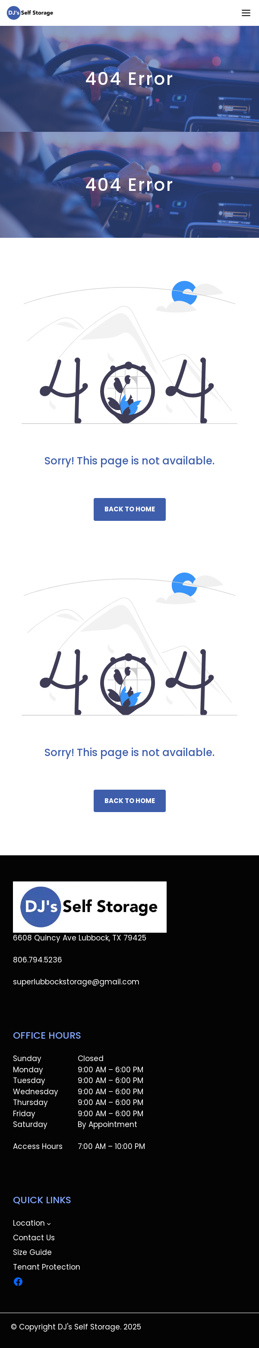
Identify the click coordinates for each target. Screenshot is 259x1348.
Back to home (129, 509)
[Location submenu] (49, 1223)
